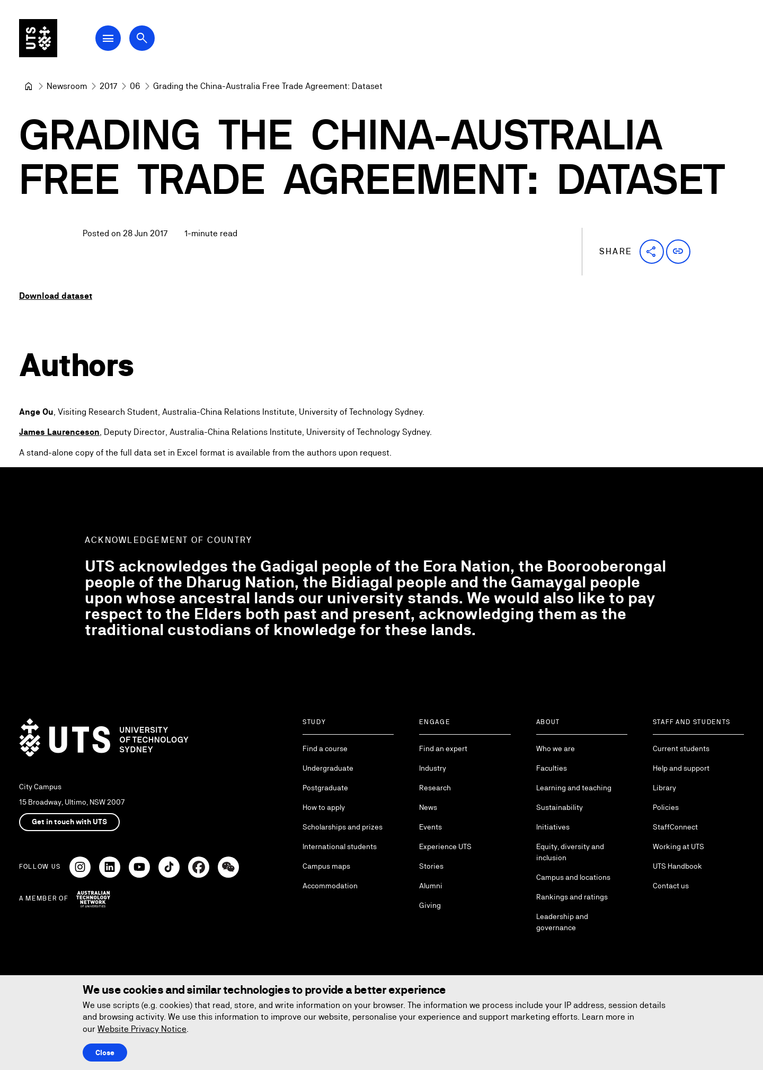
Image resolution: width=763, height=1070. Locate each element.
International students (340, 846)
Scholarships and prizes (343, 827)
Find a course (325, 748)
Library (664, 787)
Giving (430, 905)
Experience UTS (445, 846)
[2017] (108, 86)
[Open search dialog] (142, 38)
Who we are (555, 748)
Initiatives (553, 827)
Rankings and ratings (572, 897)
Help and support (681, 768)
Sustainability (559, 807)
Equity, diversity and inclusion (570, 852)
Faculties (551, 768)
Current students (681, 748)
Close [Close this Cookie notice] (104, 1052)
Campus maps (326, 866)
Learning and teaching (573, 787)
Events (430, 827)
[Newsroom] (67, 86)
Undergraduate (328, 768)
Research (435, 787)
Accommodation (330, 885)
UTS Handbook (677, 866)
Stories (431, 866)
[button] (652, 251)
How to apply (324, 807)
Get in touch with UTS (69, 821)
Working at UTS (678, 846)
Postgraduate (325, 787)
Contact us (671, 885)
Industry (432, 768)
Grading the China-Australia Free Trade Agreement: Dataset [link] (268, 86)
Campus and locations (573, 877)
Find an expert (443, 748)
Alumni (430, 885)
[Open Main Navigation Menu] (108, 38)
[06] (135, 86)
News (428, 807)
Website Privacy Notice (142, 1029)
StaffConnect (675, 827)
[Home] (28, 86)
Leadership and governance (562, 922)
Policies (666, 807)
